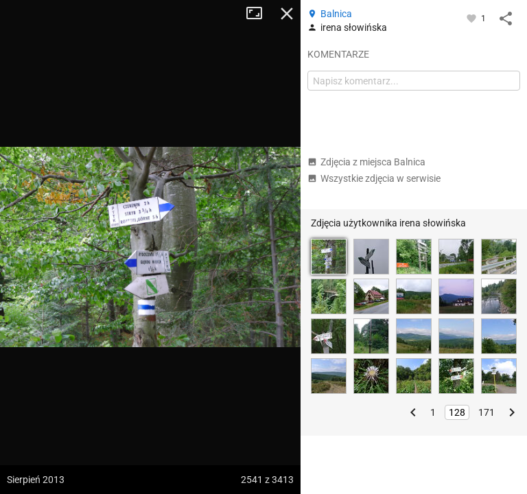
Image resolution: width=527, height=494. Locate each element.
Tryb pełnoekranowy (259, 13)
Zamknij (287, 13)
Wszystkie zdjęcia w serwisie (374, 178)
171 (486, 412)
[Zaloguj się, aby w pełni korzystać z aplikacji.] (472, 17)
